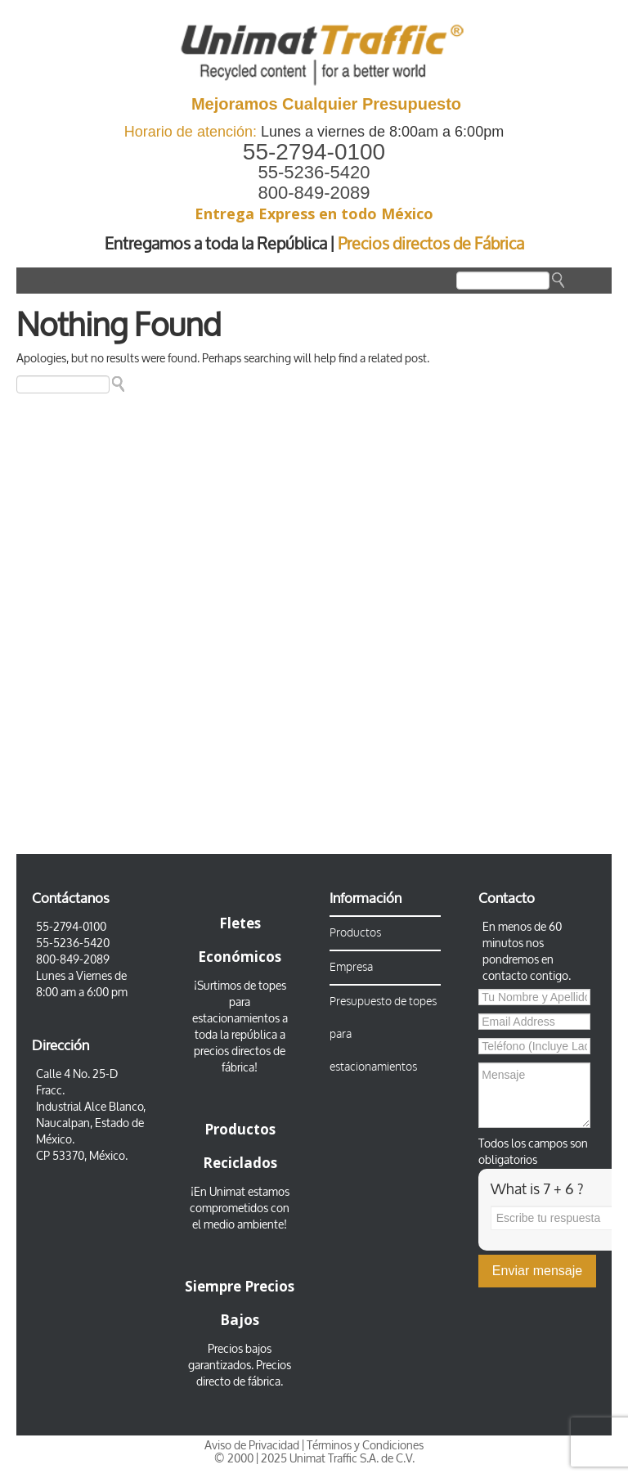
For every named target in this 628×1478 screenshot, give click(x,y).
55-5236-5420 (314, 172)
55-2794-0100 (314, 151)
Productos (355, 933)
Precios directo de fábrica (243, 1374)
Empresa (351, 967)
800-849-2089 (314, 192)
